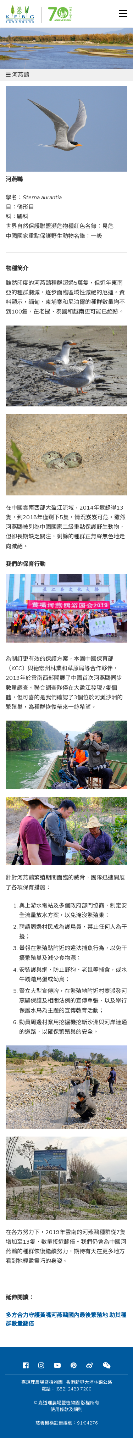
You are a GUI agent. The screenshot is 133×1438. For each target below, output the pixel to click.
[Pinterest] (73, 1365)
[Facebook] (25, 1365)
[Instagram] (41, 1365)
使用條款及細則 (66, 1409)
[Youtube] (57, 1365)
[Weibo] (89, 1365)
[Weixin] (106, 1365)
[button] (123, 13)
